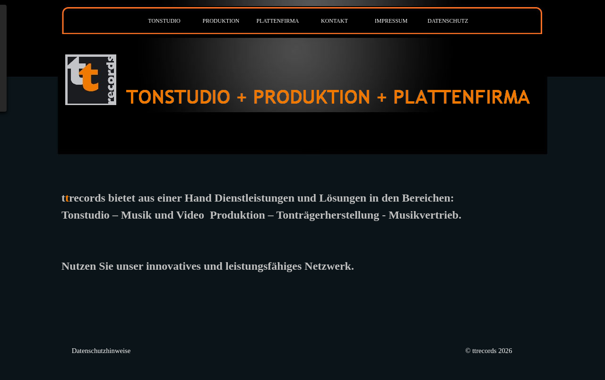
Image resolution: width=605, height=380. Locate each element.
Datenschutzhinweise (101, 350)
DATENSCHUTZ (448, 21)
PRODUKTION (221, 21)
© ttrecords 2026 (488, 350)
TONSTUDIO (164, 21)
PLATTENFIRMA (277, 21)
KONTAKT (334, 21)
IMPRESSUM (391, 21)
